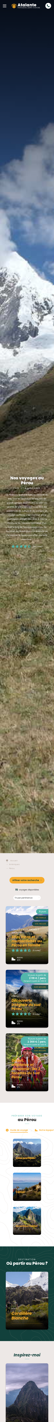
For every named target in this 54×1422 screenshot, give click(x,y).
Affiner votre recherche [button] (25, 880)
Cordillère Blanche (22, 1316)
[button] (4, 5)
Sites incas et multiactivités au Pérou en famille (27, 941)
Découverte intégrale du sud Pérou (26, 1004)
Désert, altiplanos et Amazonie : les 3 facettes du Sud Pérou (26, 1068)
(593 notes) (38, 546)
